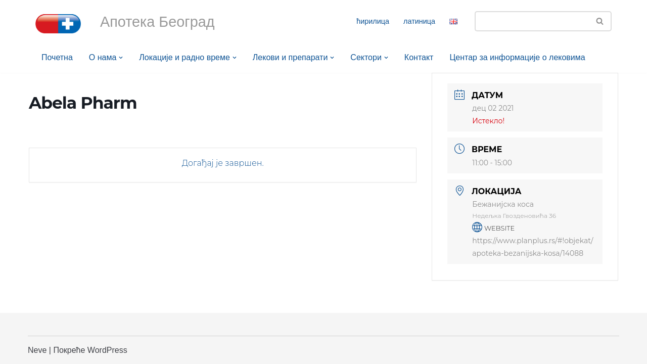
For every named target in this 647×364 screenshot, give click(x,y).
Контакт (419, 57)
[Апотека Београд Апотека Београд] (58, 23)
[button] (121, 58)
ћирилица (372, 21)
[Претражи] (532, 21)
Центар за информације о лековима (517, 57)
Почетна (57, 57)
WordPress (107, 350)
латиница (419, 21)
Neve (37, 350)
